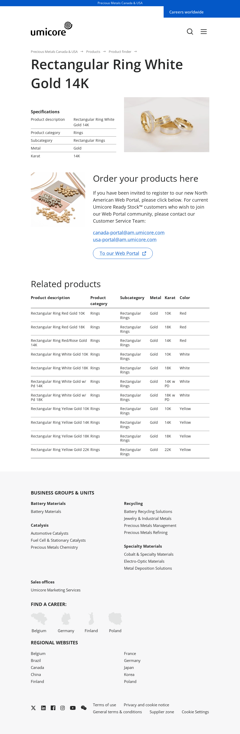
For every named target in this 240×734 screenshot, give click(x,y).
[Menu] (203, 31)
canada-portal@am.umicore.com (129, 232)
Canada (37, 667)
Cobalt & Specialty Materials (148, 554)
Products (93, 51)
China (36, 674)
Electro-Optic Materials (144, 561)
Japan (129, 667)
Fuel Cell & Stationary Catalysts (58, 540)
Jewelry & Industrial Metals (147, 518)
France (130, 653)
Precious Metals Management (150, 525)
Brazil (36, 660)
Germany (66, 622)
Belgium (39, 622)
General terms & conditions (117, 711)
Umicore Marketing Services (56, 589)
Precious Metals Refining (146, 532)
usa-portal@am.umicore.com (125, 239)
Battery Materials (46, 511)
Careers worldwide (186, 12)
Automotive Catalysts (49, 533)
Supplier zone (162, 711)
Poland (115, 622)
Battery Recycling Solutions (148, 511)
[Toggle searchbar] (190, 31)
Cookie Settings (195, 711)
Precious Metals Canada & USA (54, 51)
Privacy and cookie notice (146, 704)
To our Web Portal (119, 253)
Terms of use (104, 704)
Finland (91, 622)
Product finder (120, 51)
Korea (129, 674)
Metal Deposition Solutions (148, 568)
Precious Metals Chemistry (54, 547)
